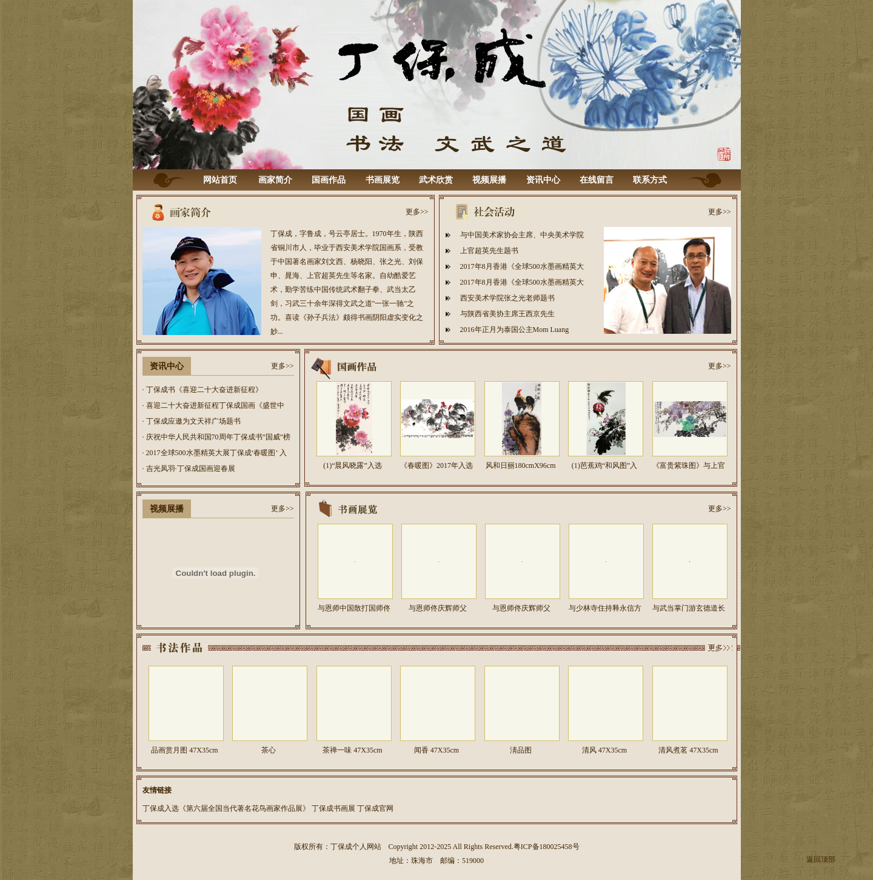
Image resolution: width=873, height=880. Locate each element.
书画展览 (383, 179)
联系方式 (650, 179)
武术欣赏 (436, 179)
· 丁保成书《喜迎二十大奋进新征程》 (202, 389)
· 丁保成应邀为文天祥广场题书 (191, 421)
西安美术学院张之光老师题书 (507, 298)
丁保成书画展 (333, 808)
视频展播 (489, 179)
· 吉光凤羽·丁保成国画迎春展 (188, 468)
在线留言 (597, 179)
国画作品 (329, 179)
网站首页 (220, 179)
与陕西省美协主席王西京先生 (507, 314)
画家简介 (275, 179)
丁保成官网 (375, 808)
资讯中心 (543, 179)
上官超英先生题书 (489, 250)
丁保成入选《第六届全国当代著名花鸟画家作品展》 (226, 808)
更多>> (417, 212)
